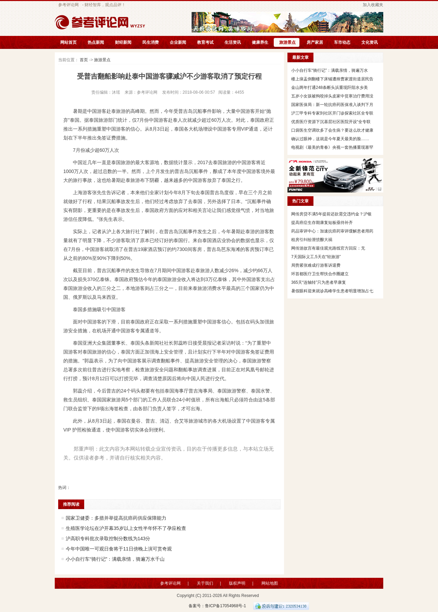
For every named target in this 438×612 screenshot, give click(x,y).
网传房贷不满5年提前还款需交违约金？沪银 (331, 214)
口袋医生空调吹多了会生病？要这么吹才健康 (332, 130)
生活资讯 (232, 42)
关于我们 (205, 583)
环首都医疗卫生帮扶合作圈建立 (320, 273)
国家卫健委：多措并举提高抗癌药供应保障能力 (116, 518)
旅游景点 (287, 42)
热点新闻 (96, 42)
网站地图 (269, 583)
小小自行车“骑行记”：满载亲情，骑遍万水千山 (115, 559)
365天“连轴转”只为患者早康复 (318, 282)
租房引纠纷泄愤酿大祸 (311, 239)
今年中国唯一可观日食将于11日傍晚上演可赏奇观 (119, 548)
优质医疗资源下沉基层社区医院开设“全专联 (331, 121)
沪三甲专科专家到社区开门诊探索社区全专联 (332, 113)
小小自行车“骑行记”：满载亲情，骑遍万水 (329, 70)
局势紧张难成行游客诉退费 (315, 265)
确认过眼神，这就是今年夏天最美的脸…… (330, 138)
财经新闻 (123, 42)
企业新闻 (178, 42)
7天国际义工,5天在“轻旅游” (316, 256)
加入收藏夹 (373, 4)
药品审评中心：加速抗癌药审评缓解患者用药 (332, 231)
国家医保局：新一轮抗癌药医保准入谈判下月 (332, 104)
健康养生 (260, 42)
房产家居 (315, 42)
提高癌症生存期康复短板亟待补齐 (322, 222)
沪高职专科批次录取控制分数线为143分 (108, 538)
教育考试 (205, 42)
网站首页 (68, 42)
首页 (84, 59)
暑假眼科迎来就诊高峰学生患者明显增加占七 (332, 291)
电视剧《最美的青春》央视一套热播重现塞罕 (332, 147)
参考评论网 (68, 4)
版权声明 (237, 583)
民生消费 (150, 42)
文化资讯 (369, 42)
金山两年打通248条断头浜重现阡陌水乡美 (329, 87)
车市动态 (342, 42)
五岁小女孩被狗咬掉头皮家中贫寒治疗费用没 (332, 96)
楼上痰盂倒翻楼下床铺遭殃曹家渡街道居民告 (332, 79)
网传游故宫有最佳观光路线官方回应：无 (328, 248)
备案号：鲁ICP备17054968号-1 (217, 605)
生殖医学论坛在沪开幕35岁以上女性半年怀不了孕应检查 (126, 528)
